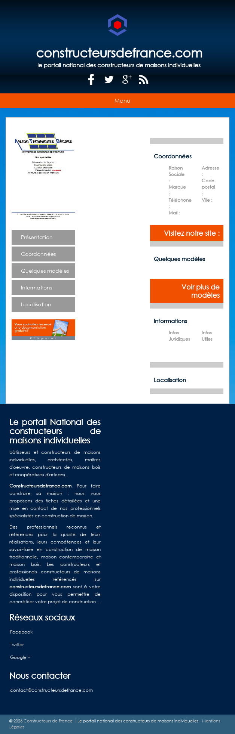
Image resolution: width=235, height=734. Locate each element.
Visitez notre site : (192, 233)
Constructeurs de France (48, 721)
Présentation (37, 237)
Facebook (21, 632)
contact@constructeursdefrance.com (51, 690)
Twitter (17, 644)
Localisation (36, 304)
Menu (122, 100)
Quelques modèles (45, 270)
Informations (36, 287)
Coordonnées (38, 253)
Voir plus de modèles (200, 291)
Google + (20, 657)
